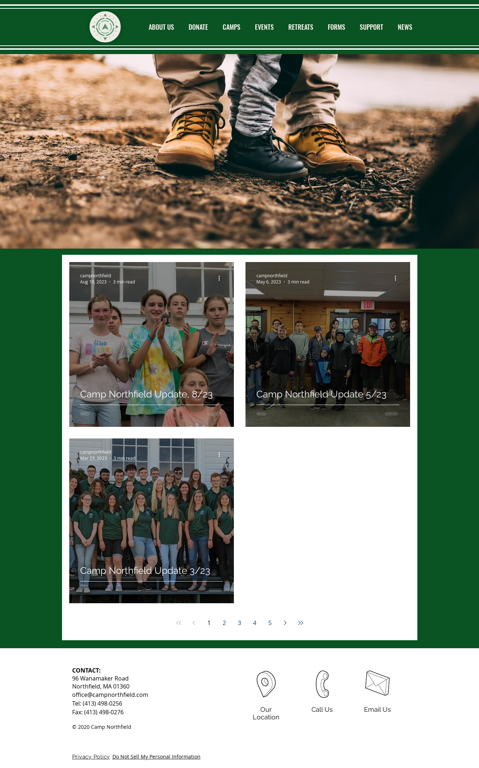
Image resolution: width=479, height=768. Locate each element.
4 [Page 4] (254, 623)
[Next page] (285, 622)
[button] (161, 27)
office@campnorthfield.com (110, 695)
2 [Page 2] (224, 623)
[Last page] (300, 622)
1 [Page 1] (209, 623)
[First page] (178, 622)
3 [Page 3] (239, 623)
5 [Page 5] (270, 623)
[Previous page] (194, 622)
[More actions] (222, 454)
